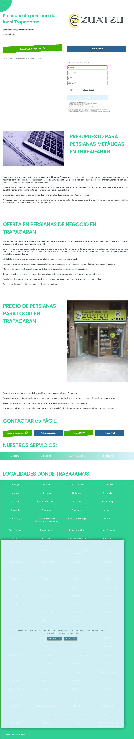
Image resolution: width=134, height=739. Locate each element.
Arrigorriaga (15, 518)
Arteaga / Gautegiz (77, 518)
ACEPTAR (70, 638)
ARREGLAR (46, 456)
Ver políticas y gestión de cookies (62, 633)
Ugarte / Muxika (77, 484)
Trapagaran (15, 530)
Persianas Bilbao (8, 58)
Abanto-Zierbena (46, 501)
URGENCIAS (108, 456)
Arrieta (107, 510)
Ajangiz (77, 501)
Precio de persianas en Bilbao (24, 58)
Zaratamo (77, 510)
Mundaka (108, 484)
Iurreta (15, 538)
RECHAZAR (54, 638)
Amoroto (107, 538)
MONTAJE (16, 456)
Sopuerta (16, 510)
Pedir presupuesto (48, 433)
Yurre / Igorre (108, 530)
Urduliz (107, 518)
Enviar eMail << (79, 433)
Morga (46, 484)
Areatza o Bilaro (77, 530)
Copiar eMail (96, 48)
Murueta (46, 493)
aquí (109, 111)
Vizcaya (16, 484)
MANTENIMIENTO (77, 456)
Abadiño (15, 501)
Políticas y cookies (15, 734)
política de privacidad (88, 90)
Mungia (16, 493)
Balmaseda (46, 530)
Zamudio (46, 510)
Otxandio (108, 493)
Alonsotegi (107, 501)
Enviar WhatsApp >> (32, 48)
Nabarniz (77, 493)
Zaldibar (46, 538)
